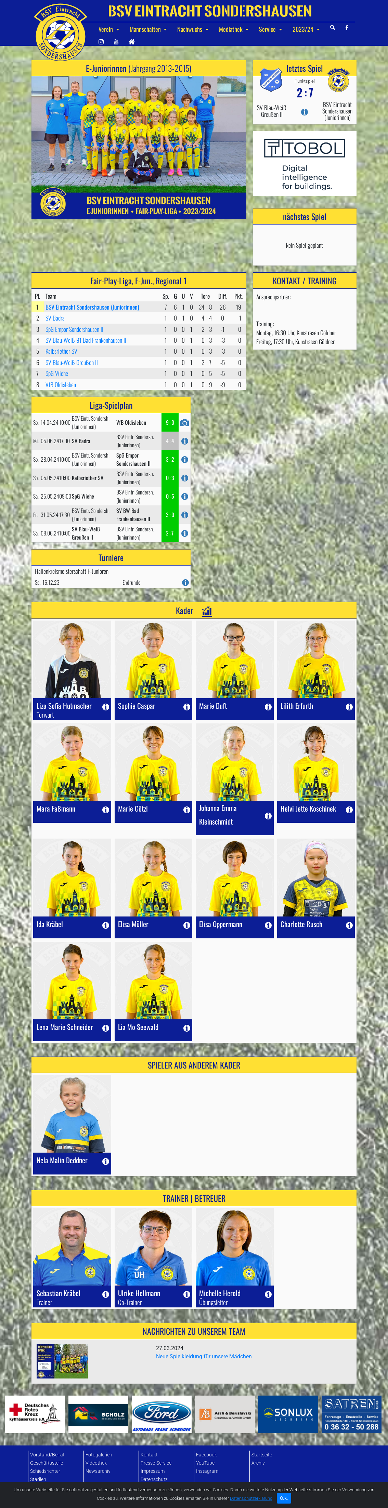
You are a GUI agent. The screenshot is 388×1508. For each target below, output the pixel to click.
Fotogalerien (99, 1455)
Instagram (207, 1471)
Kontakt (149, 1455)
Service (268, 29)
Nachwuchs (190, 29)
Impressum (153, 1471)
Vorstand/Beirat (47, 1455)
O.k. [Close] (284, 1501)
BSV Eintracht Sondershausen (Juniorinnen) (92, 306)
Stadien (38, 1479)
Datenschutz (154, 1479)
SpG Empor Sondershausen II (74, 329)
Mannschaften (146, 29)
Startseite (261, 1455)
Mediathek (231, 29)
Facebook (206, 1455)
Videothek (96, 1463)
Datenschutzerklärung (251, 1501)
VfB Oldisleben (61, 384)
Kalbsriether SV (61, 351)
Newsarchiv (98, 1471)
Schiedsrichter (45, 1471)
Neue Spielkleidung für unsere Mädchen (204, 1356)
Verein (106, 29)
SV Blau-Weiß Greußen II (72, 362)
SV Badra (55, 317)
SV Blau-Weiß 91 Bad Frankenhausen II (86, 340)
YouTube (205, 1463)
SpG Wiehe (57, 373)
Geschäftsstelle (46, 1463)
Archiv (258, 1463)
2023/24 (304, 29)
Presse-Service (156, 1463)
